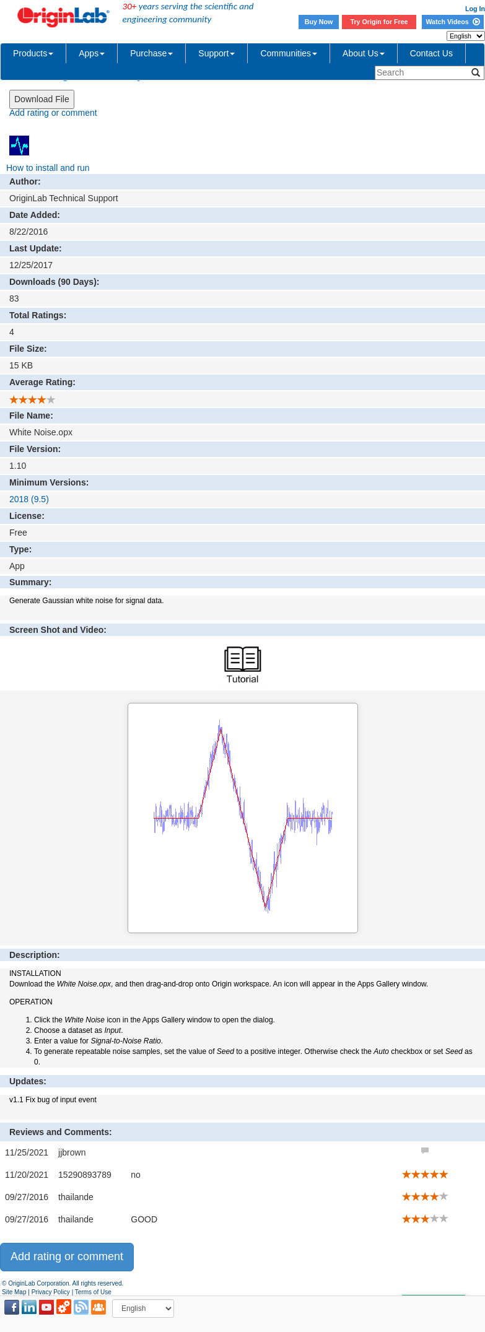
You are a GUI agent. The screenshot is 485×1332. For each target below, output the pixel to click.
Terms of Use (93, 1292)
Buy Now (319, 21)
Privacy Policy (51, 1292)
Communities (288, 53)
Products (33, 53)
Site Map (14, 1292)
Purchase (151, 53)
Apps (92, 53)
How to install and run (48, 168)
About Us (364, 53)
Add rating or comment (53, 113)
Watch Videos (452, 21)
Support (216, 53)
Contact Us (431, 53)
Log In (475, 8)
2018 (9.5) (29, 499)
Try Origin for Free (379, 21)
